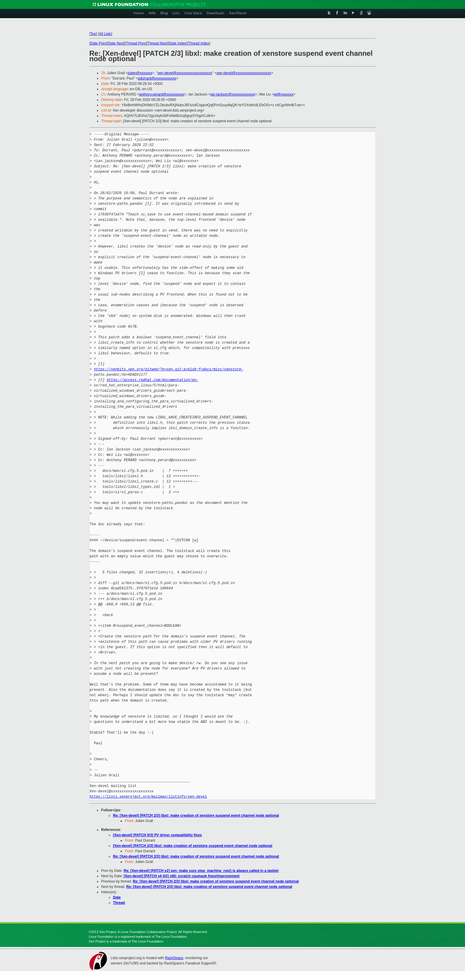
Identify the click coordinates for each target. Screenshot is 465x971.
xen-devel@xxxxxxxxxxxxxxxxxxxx (184, 73)
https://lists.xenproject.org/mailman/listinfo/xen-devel (148, 796)
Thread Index (198, 43)
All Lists (105, 34)
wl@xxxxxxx (284, 94)
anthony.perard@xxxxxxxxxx (161, 94)
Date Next (116, 43)
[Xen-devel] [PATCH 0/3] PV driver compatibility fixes (157, 835)
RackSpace (174, 958)
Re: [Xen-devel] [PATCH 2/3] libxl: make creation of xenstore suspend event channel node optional (196, 815)
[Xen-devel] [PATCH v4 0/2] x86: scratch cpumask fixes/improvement (181, 876)
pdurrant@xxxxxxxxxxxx (157, 78)
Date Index (177, 43)
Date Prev (98, 43)
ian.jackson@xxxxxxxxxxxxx (232, 94)
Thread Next (157, 43)
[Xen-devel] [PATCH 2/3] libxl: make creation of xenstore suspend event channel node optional (192, 846)
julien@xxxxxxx (140, 73)
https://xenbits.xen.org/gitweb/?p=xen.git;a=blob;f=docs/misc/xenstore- (168, 369)
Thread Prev (135, 43)
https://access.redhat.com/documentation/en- (153, 380)
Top (93, 34)
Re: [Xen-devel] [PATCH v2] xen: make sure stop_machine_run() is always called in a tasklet (201, 871)
